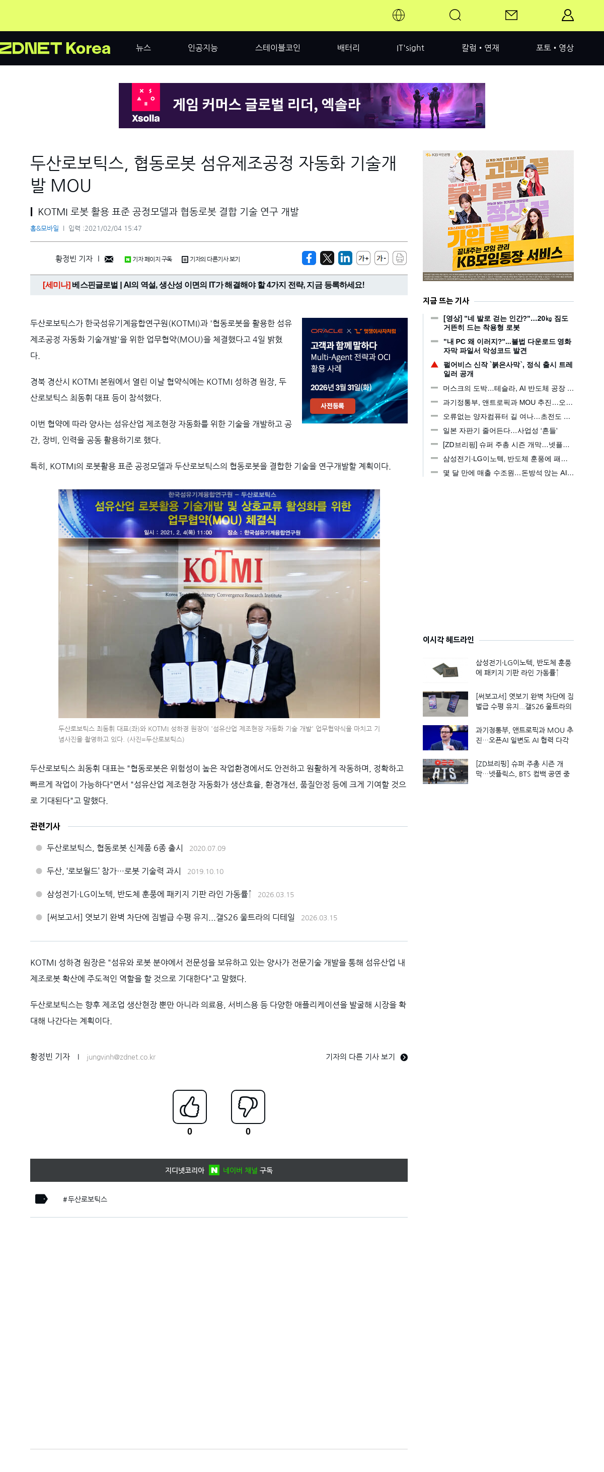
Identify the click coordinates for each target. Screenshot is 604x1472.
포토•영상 (555, 48)
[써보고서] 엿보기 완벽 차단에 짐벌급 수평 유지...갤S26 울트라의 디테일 (171, 917)
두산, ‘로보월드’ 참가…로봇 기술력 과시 (114, 871)
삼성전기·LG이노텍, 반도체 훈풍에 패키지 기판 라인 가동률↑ (149, 894)
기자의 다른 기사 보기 (367, 1057)
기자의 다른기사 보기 (211, 259)
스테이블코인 (277, 48)
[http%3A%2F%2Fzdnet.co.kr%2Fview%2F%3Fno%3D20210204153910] (345, 258)
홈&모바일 (44, 228)
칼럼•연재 (480, 48)
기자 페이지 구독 (148, 259)
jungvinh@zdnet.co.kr (121, 1057)
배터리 (348, 48)
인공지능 (203, 48)
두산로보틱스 (87, 1199)
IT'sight (410, 48)
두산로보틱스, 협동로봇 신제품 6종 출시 (115, 848)
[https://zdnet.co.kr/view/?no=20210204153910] (309, 258)
